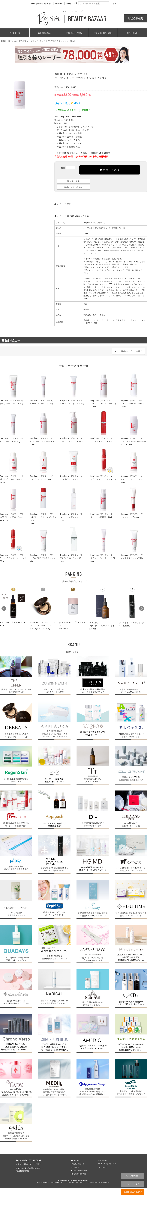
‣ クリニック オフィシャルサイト (108, 1164)
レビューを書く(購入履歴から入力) (72, 216)
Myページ (59, 4)
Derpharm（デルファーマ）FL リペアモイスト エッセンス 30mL (13, 558)
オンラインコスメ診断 (103, 33)
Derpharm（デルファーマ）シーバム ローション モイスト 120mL (103, 403)
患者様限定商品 (44, 33)
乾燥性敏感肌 (73, 147)
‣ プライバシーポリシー (79, 1170)
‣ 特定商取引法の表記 (78, 1174)
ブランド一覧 (14, 33)
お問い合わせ (132, 33)
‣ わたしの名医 (102, 1167)
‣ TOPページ (75, 1160)
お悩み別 (61, 133)
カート (69, 4)
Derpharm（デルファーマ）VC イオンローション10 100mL (72, 558)
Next (141, 608)
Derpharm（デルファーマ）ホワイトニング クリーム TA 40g (102, 558)
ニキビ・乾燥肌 (74, 133)
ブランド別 (62, 127)
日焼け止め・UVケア (79, 130)
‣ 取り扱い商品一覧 (77, 1164)
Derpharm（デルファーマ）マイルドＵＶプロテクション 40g (43, 558)
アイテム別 (62, 130)
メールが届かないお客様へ (41, 4)
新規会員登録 (135, 18)
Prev (4, 608)
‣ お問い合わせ (102, 1160)
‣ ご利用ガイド (76, 1167)
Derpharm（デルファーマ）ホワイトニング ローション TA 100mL (12, 517)
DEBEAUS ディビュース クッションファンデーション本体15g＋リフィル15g (43, 625)
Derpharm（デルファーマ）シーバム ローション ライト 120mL (133, 403)
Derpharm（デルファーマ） (82, 127)
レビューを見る (62, 204)
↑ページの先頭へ (132, 1176)
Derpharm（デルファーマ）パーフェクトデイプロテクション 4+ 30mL (133, 441)
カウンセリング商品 (74, 33)
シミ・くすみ (73, 140)
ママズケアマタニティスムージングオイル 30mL (101, 626)
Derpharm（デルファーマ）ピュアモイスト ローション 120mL (42, 441)
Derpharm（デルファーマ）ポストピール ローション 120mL (12, 479)
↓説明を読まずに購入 (132, 1192)
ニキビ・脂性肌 (74, 137)
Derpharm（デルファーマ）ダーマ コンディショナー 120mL (72, 517)
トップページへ (132, 1184)
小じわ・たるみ (74, 143)
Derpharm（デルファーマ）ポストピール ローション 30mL (133, 479)
